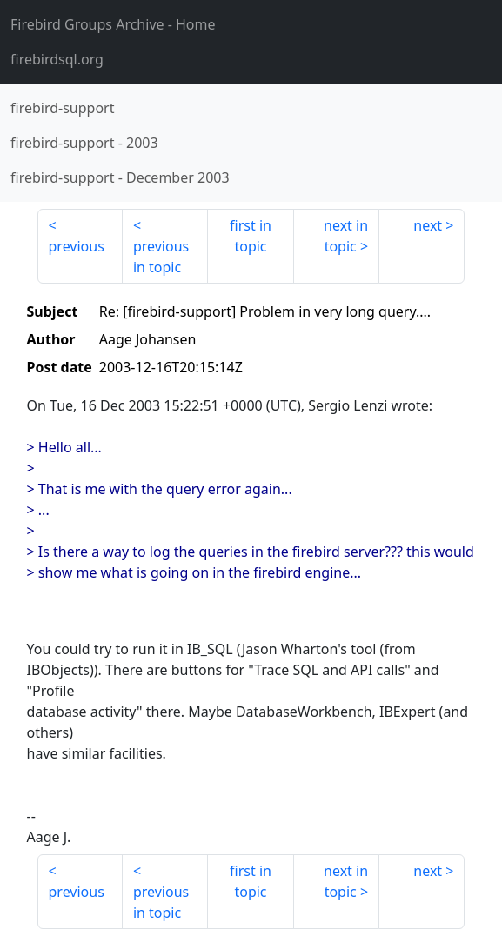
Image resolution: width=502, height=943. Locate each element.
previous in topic (161, 257)
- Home (113, 24)
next (427, 225)
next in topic (346, 236)
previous (76, 246)
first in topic (250, 236)
